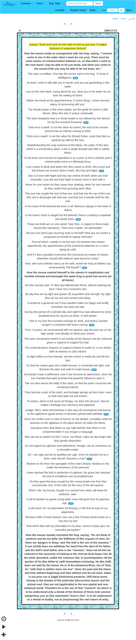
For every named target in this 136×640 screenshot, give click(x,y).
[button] (26, 3)
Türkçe (123, 19)
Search (98, 3)
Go (121, 10)
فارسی (131, 18)
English (115, 19)
